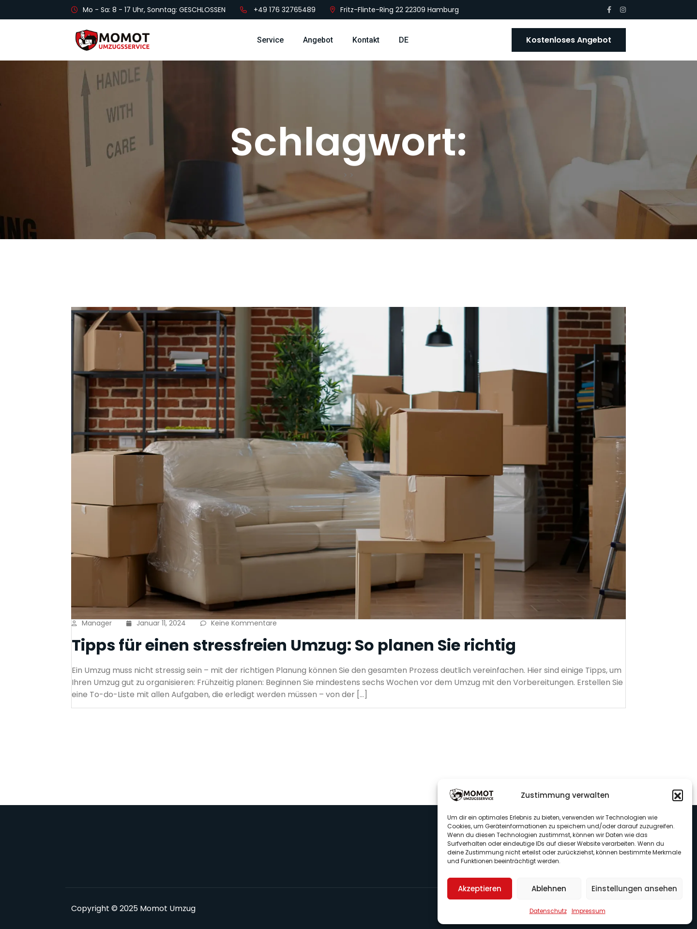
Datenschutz (548, 911)
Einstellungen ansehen (634, 888)
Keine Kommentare (238, 623)
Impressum (589, 911)
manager (92, 623)
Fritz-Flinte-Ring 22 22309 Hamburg (399, 10)
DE (404, 40)
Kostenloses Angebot (568, 40)
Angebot (318, 40)
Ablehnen (548, 888)
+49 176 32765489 (285, 10)
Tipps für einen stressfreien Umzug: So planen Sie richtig (294, 645)
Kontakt (365, 40)
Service (270, 40)
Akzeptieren (479, 888)
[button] (677, 795)
